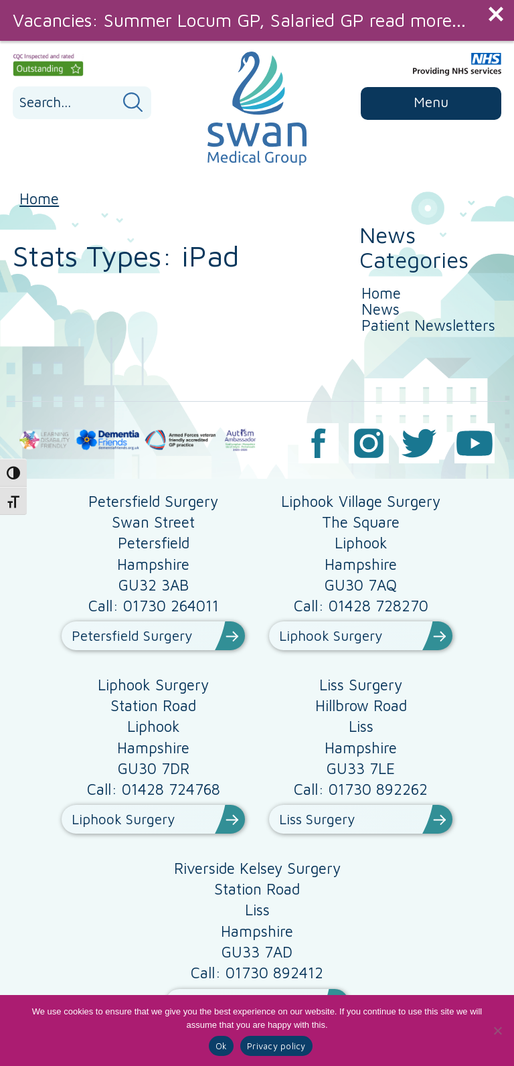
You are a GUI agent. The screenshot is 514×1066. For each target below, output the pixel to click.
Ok (222, 1046)
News (380, 309)
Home (39, 198)
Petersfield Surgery (132, 635)
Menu (431, 102)
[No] (497, 1030)
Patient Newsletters (428, 325)
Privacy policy (276, 1046)
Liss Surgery (317, 819)
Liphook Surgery (330, 635)
